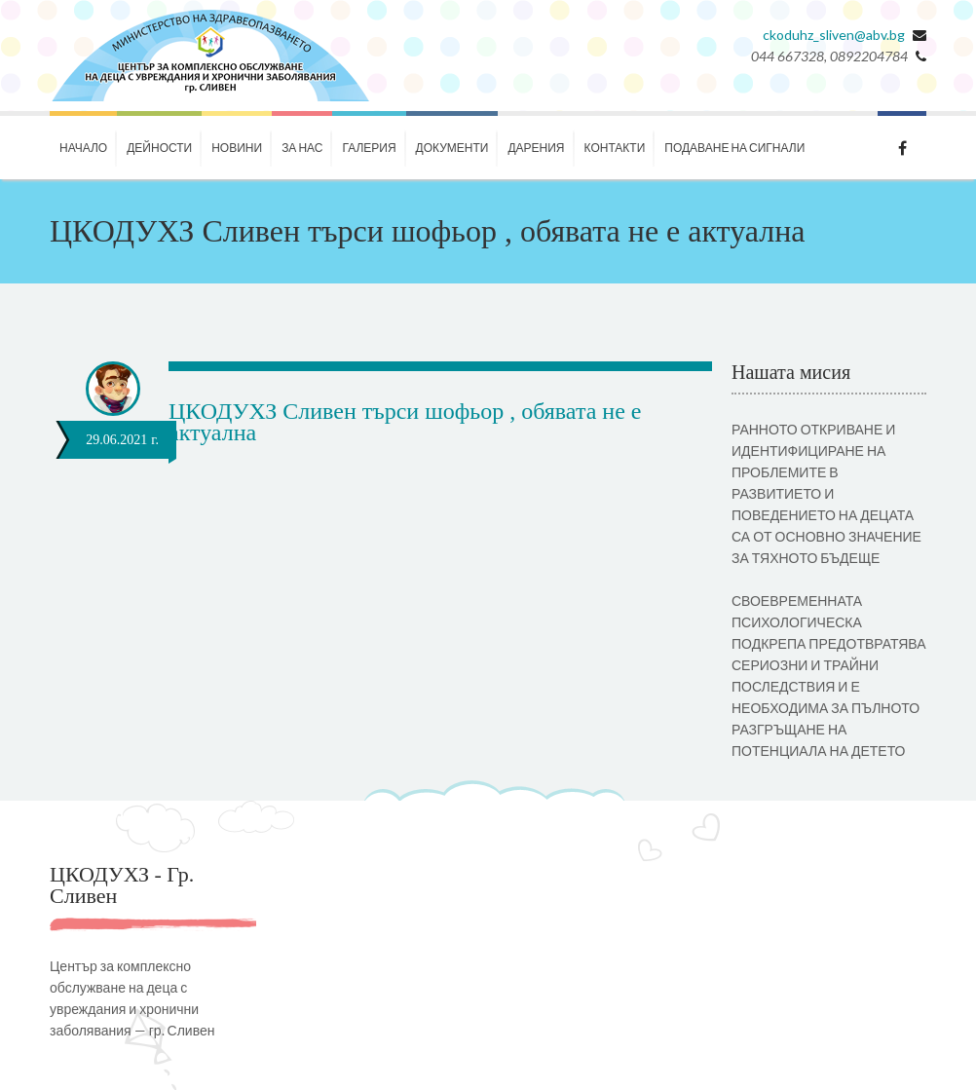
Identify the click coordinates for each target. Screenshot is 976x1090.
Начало (83, 147)
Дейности (159, 147)
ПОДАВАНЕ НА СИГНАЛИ (734, 147)
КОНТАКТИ (615, 147)
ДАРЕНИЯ (535, 147)
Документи (452, 147)
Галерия (368, 147)
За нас (302, 147)
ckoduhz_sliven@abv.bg (834, 34)
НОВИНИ (236, 147)
